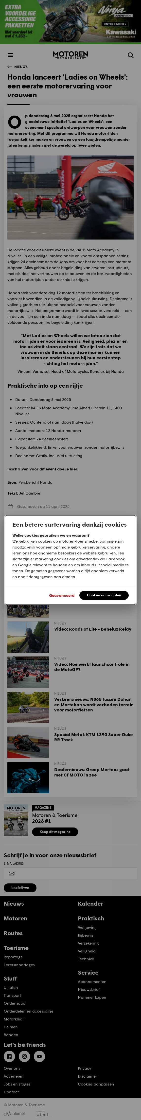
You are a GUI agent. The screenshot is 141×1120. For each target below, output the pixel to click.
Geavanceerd (61, 595)
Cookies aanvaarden (104, 595)
